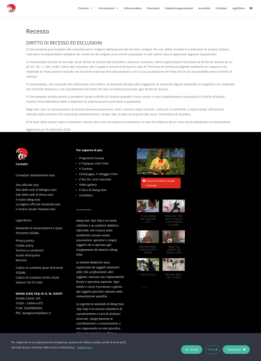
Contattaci (221, 8)
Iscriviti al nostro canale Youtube (160, 183)
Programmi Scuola (91, 158)
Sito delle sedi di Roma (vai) (34, 195)
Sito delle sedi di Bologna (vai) (36, 190)
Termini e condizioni (30, 250)
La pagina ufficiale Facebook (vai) (38, 204)
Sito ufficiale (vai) (27, 185)
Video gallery (88, 185)
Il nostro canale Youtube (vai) (35, 209)
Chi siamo (83, 8)
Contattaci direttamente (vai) (35, 175)
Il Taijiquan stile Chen (94, 163)
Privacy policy (25, 240)
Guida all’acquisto (28, 255)
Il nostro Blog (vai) (28, 199)
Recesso (21, 260)
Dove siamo (153, 8)
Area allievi (204, 8)
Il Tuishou (86, 169)
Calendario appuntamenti (179, 8)
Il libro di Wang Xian (93, 190)
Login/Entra (238, 8)
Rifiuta (213, 349)
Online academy (132, 8)
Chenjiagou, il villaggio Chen (98, 174)
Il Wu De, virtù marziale (95, 179)
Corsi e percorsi (106, 8)
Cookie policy (24, 245)
